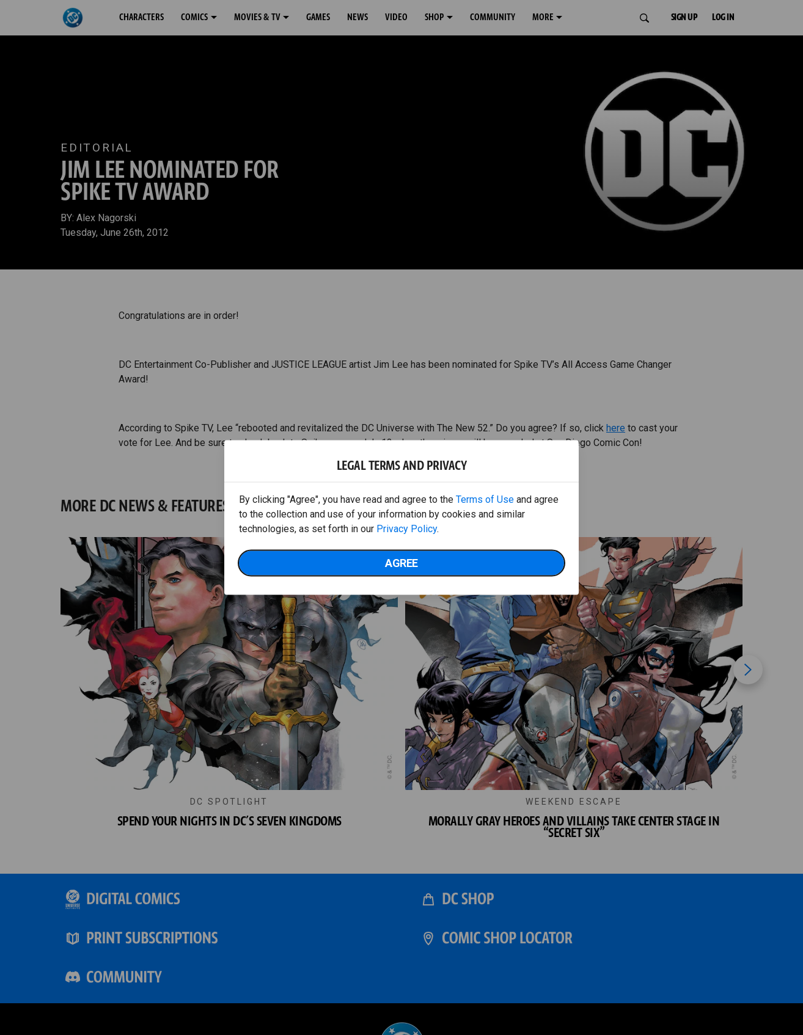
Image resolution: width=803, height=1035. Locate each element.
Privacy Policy (406, 529)
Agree (401, 563)
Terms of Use (485, 499)
